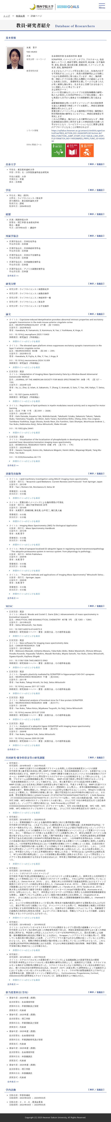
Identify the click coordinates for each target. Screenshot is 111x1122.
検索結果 (20, 16)
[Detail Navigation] (102, 6)
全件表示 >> (13, 276)
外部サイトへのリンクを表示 (24, 341)
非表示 (100, 164)
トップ (6, 16)
